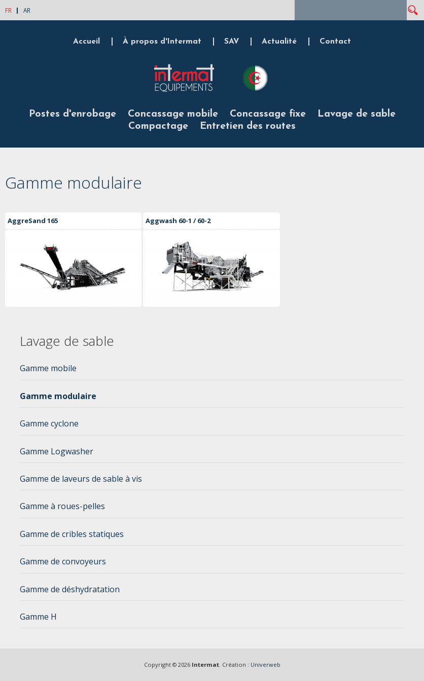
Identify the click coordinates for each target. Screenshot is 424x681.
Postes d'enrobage (72, 114)
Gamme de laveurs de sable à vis (81, 478)
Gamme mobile (48, 368)
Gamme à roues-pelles (62, 506)
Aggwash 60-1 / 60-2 (178, 220)
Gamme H (38, 616)
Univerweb (265, 664)
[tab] (212, 371)
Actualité (279, 42)
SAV (231, 42)
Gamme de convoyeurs (63, 561)
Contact (335, 42)
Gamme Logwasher (56, 451)
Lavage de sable (356, 114)
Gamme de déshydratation (70, 589)
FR (8, 10)
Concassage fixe (268, 114)
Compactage (158, 126)
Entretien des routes (248, 126)
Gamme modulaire (58, 396)
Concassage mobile (173, 114)
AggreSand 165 (33, 220)
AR (26, 10)
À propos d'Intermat (162, 42)
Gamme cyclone (49, 423)
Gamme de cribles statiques (72, 534)
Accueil (86, 42)
